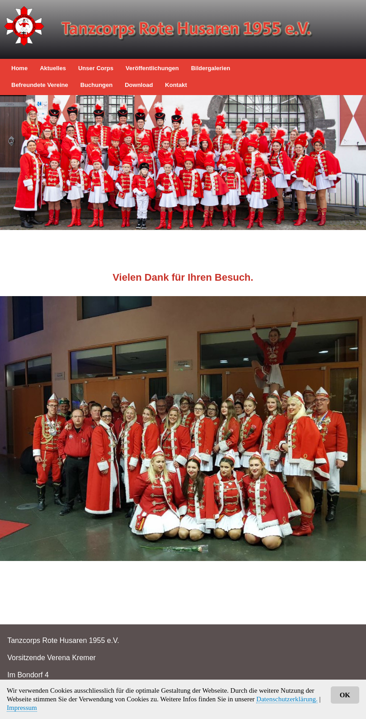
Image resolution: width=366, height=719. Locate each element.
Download (139, 84)
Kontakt (176, 84)
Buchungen (96, 84)
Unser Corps (95, 68)
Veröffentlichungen (152, 68)
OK (345, 695)
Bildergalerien (210, 68)
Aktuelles (53, 68)
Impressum (22, 707)
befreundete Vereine (39, 84)
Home (19, 68)
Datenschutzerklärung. (286, 699)
